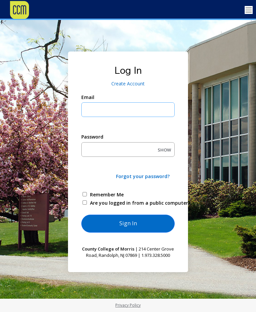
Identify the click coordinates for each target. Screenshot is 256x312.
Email (87, 97)
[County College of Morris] (33, 10)
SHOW (164, 150)
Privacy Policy (128, 305)
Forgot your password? (143, 176)
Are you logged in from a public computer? (136, 203)
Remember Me (107, 194)
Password (92, 137)
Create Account (128, 83)
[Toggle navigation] (248, 10)
